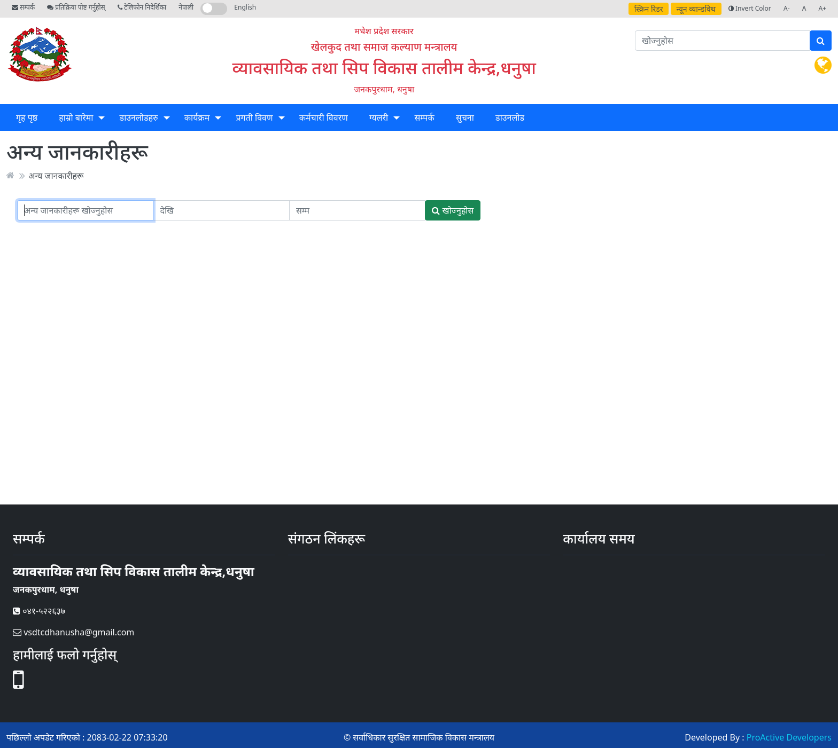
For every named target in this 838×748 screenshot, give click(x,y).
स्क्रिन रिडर (648, 9)
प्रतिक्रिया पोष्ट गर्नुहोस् (76, 7)
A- (786, 8)
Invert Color (749, 8)
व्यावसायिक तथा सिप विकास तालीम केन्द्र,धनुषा (384, 67)
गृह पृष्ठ (26, 117)
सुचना (465, 117)
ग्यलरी (378, 117)
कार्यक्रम (197, 117)
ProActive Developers (789, 737)
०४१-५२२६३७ (39, 611)
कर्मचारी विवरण (323, 117)
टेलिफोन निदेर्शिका (142, 7)
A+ (822, 8)
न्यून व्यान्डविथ (696, 9)
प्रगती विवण (254, 117)
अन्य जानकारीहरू (55, 175)
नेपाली (186, 7)
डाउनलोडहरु (139, 117)
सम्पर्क (23, 7)
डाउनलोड (509, 117)
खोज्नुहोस (453, 210)
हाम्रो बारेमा (76, 117)
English (245, 7)
